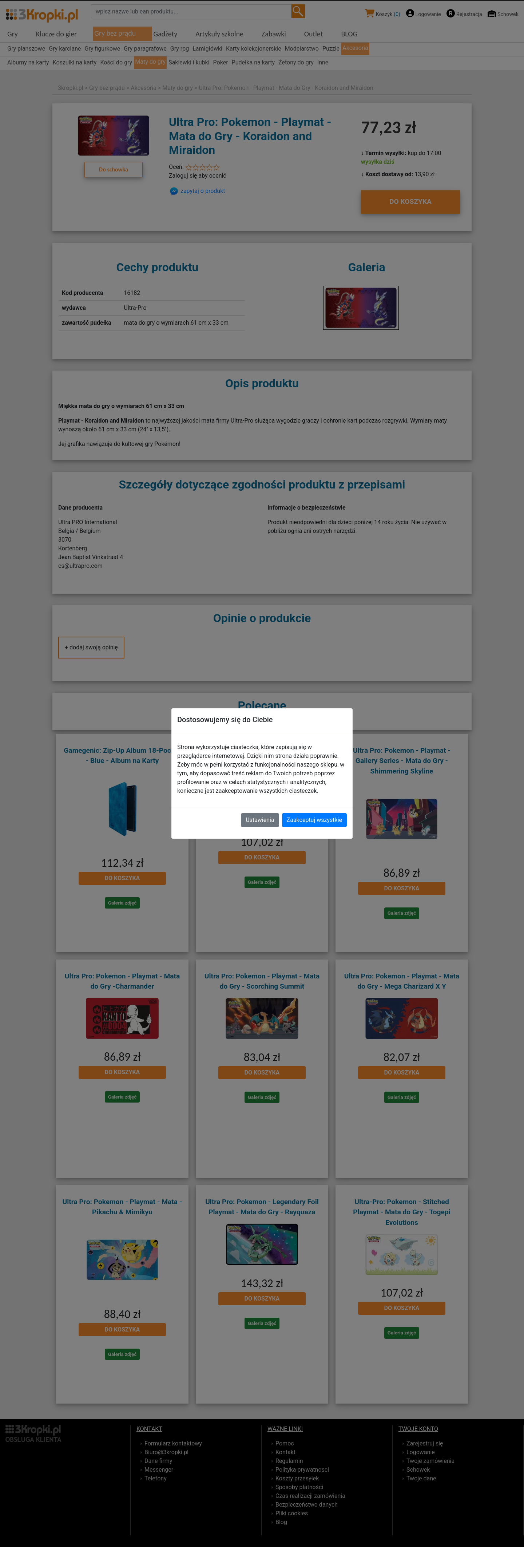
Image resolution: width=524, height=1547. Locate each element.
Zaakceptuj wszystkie (314, 819)
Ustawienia (260, 819)
